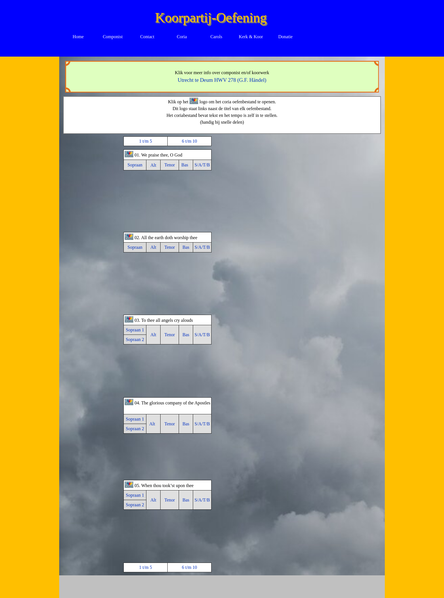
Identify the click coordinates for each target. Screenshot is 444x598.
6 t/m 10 (189, 141)
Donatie (285, 36)
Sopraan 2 (135, 339)
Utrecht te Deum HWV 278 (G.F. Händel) (222, 80)
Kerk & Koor (251, 36)
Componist (113, 36)
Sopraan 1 (135, 329)
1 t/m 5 (145, 141)
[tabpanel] (222, 76)
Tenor (169, 164)
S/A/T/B (202, 164)
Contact (147, 36)
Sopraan (134, 164)
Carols (216, 36)
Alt (153, 165)
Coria (182, 36)
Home (78, 36)
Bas (185, 164)
